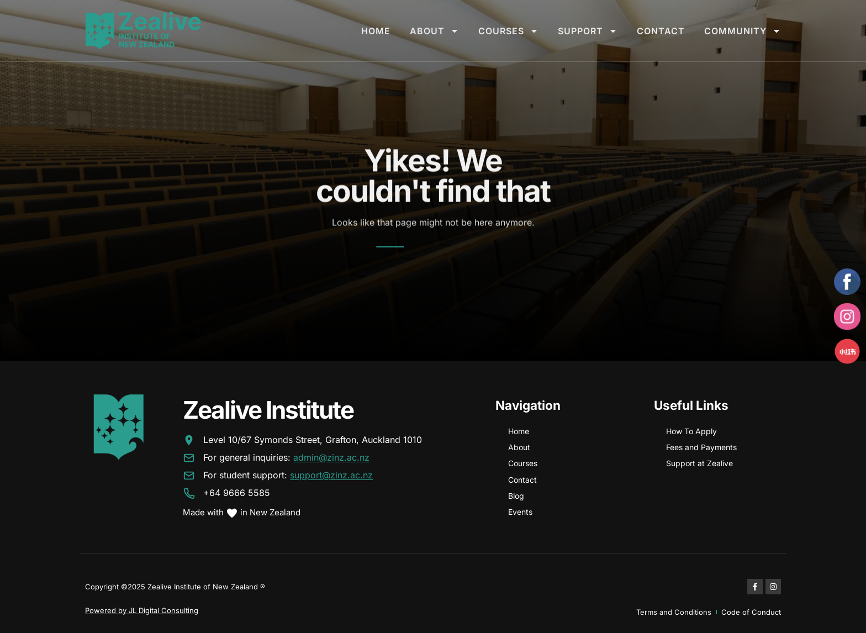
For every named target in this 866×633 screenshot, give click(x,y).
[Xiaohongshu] (847, 351)
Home (375, 30)
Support (587, 31)
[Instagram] (847, 316)
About (434, 31)
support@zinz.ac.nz (331, 475)
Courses (508, 31)
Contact (661, 30)
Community (742, 31)
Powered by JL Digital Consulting (141, 610)
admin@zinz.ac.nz (331, 457)
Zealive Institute (268, 410)
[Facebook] (847, 281)
